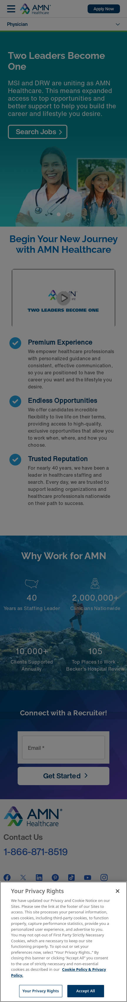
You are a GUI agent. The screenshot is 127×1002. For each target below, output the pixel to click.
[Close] (117, 891)
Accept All (85, 990)
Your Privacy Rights (40, 990)
